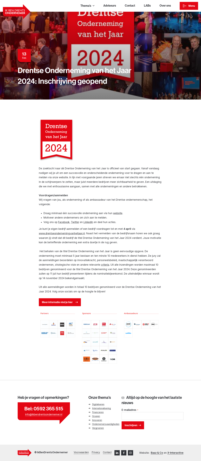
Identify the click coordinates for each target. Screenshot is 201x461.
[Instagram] (130, 452)
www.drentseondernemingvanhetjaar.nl (62, 233)
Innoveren (97, 420)
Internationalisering (101, 408)
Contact (107, 452)
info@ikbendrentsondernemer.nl (43, 414)
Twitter (75, 222)
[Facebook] (123, 452)
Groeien (96, 416)
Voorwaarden (81, 452)
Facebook (63, 222)
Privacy (96, 452)
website (117, 213)
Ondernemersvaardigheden (105, 424)
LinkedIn (88, 222)
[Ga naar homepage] (16, 11)
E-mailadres (130, 410)
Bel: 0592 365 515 (43, 408)
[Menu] (189, 6)
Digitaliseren (98, 404)
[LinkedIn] (117, 452)
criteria (105, 264)
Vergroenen (98, 428)
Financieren (98, 412)
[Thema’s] (87, 6)
